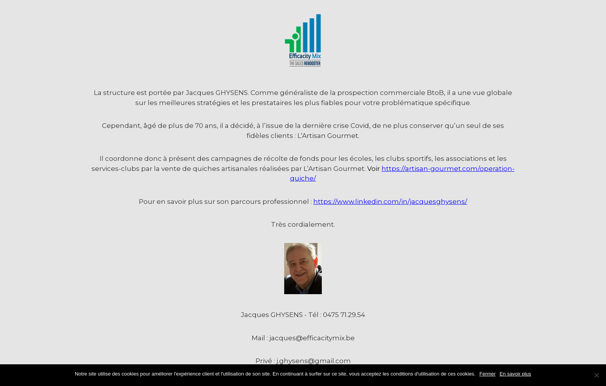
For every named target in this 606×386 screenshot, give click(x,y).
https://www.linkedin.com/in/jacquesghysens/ (390, 201)
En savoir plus (515, 374)
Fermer (488, 374)
